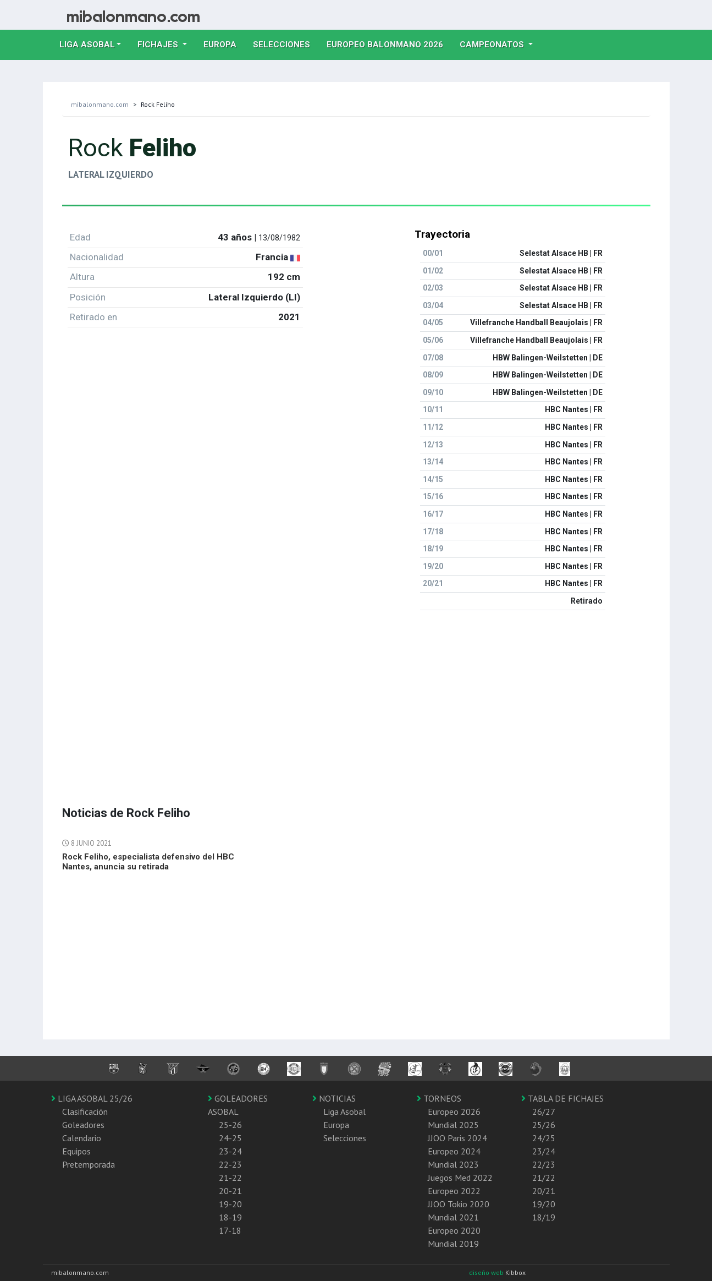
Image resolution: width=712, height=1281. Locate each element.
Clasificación (85, 1111)
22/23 (543, 1164)
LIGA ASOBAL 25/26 (92, 1098)
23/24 (543, 1151)
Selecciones (285, 43)
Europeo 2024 (454, 1151)
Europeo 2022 (454, 1190)
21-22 (230, 1177)
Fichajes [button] (158, 45)
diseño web (487, 1272)
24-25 (230, 1137)
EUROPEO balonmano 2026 (389, 43)
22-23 (230, 1164)
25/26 (543, 1124)
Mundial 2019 (453, 1243)
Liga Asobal (344, 1111)
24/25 (543, 1137)
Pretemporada (88, 1164)
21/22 (543, 1177)
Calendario (81, 1137)
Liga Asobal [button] (87, 45)
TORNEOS (439, 1098)
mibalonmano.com (100, 104)
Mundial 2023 (453, 1164)
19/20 (543, 1203)
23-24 (230, 1151)
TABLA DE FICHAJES (562, 1098)
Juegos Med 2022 (460, 1177)
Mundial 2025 (453, 1124)
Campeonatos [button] (493, 45)
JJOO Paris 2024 (457, 1137)
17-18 (230, 1230)
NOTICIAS (334, 1098)
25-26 (230, 1124)
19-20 (230, 1203)
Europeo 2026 (454, 1111)
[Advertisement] (356, 696)
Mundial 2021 (453, 1217)
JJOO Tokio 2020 (458, 1203)
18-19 (230, 1217)
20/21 (543, 1190)
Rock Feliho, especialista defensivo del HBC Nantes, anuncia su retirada (148, 862)
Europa (224, 43)
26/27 (543, 1111)
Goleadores (83, 1124)
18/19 (543, 1217)
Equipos (76, 1151)
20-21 (230, 1190)
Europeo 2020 (454, 1230)
